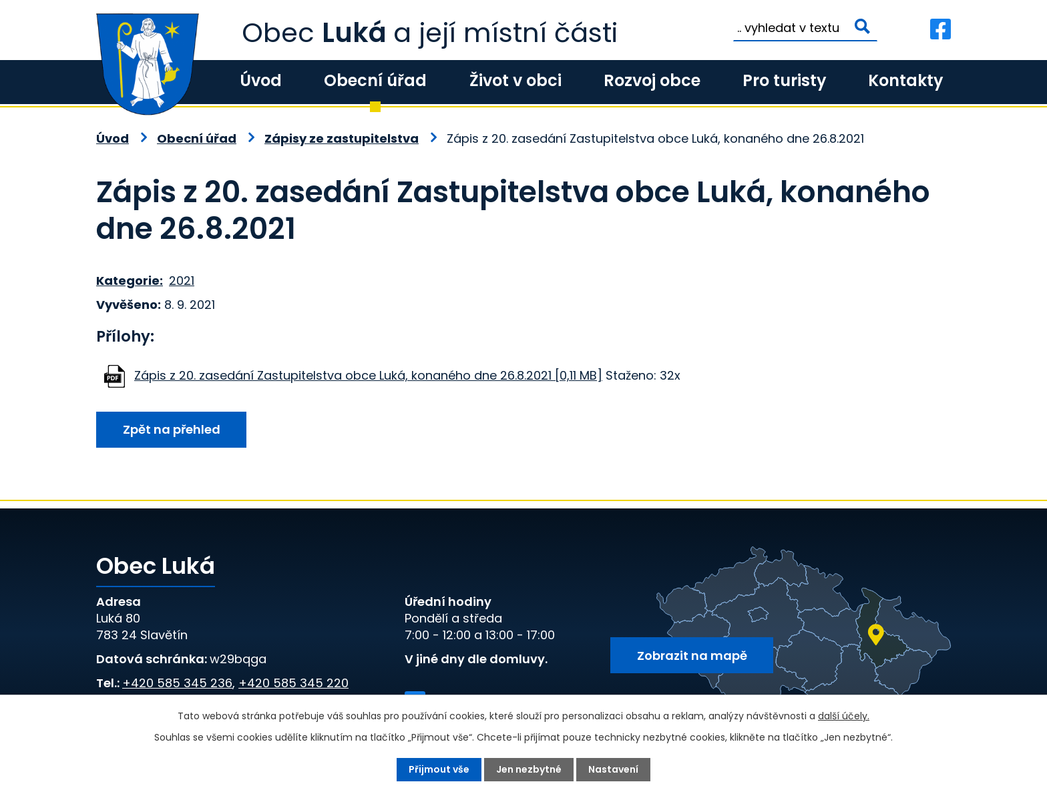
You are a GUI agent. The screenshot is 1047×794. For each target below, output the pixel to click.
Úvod (261, 80)
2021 (181, 280)
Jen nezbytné (529, 769)
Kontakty (905, 80)
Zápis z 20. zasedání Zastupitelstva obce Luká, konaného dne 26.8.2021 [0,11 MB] (368, 375)
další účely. (843, 716)
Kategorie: (129, 280)
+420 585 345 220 (293, 683)
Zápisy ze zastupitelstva (341, 138)
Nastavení (613, 769)
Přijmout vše (439, 769)
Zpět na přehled (171, 429)
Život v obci (515, 80)
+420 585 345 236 (177, 683)
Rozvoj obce (652, 80)
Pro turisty (784, 80)
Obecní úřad (375, 80)
